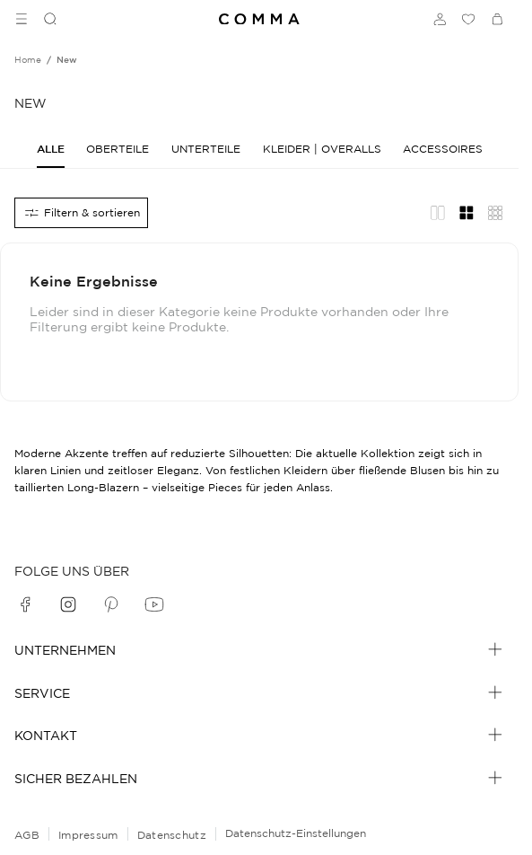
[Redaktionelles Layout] (438, 213)
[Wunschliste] (468, 19)
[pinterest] (111, 604)
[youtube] (154, 604)
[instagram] (68, 604)
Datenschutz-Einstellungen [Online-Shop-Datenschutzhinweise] (295, 833)
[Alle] (51, 148)
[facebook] (25, 604)
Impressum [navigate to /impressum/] (88, 835)
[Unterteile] (206, 148)
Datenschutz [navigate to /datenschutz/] (171, 835)
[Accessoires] (443, 148)
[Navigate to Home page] (259, 19)
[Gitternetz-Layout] (466, 213)
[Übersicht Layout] (495, 213)
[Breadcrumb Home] (27, 60)
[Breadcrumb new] (67, 60)
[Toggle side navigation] (21, 19)
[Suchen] (43, 19)
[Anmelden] (439, 19)
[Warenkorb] (497, 19)
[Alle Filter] (81, 213)
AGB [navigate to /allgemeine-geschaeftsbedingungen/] (26, 835)
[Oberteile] (118, 148)
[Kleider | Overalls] (322, 148)
